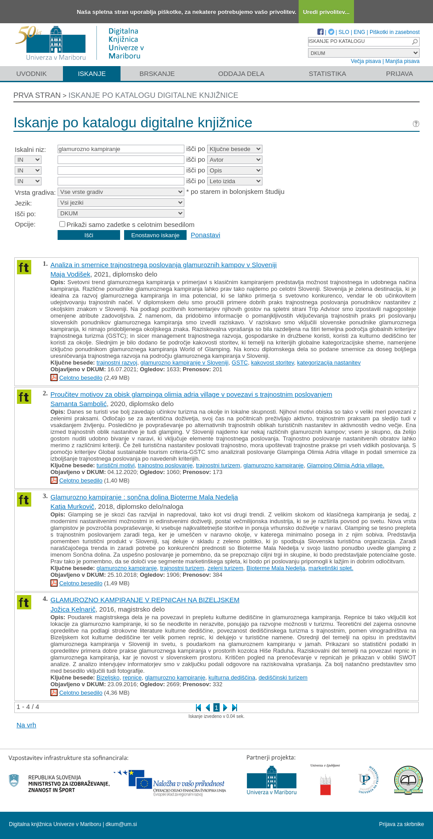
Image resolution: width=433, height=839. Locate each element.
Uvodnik (31, 73)
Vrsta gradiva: (35, 192)
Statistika (327, 73)
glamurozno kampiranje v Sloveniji (185, 362)
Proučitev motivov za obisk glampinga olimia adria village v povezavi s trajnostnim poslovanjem (191, 394)
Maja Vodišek (70, 274)
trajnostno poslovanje (165, 465)
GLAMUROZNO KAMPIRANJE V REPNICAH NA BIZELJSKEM (144, 600)
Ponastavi (205, 235)
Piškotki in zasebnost (395, 32)
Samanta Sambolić (78, 403)
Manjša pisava (402, 61)
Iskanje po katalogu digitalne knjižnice (153, 95)
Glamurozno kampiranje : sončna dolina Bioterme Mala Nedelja (144, 497)
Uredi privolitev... (326, 11)
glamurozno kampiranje (273, 465)
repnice (132, 677)
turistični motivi (115, 465)
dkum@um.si (121, 824)
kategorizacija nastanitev (329, 362)
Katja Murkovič (72, 506)
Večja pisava (366, 61)
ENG (359, 32)
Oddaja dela (241, 73)
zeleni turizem (225, 568)
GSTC (240, 362)
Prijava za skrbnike (401, 824)
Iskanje (92, 73)
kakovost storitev (272, 362)
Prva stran (37, 95)
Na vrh (26, 725)
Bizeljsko (107, 677)
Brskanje (157, 73)
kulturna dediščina (231, 677)
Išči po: (25, 214)
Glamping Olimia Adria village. (345, 465)
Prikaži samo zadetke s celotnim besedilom (131, 224)
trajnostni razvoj (116, 362)
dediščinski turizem (283, 677)
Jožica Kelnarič (73, 609)
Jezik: (23, 203)
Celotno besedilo (81, 377)
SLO (343, 32)
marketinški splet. (330, 568)
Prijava (399, 73)
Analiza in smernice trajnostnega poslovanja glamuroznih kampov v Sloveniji (163, 264)
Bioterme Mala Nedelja (275, 568)
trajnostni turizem (218, 465)
